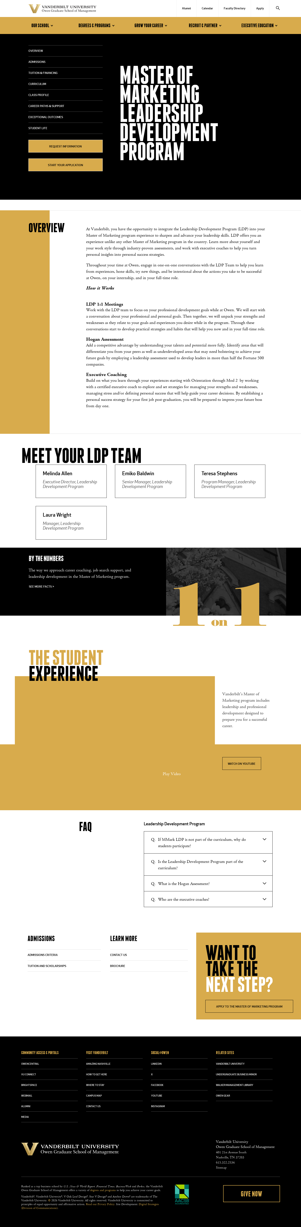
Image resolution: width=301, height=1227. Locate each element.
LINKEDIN (156, 1064)
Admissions (36, 62)
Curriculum (37, 84)
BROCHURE (117, 966)
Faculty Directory (234, 8)
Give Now (251, 1194)
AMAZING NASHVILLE (98, 1064)
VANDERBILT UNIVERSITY (230, 1064)
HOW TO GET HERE (96, 1074)
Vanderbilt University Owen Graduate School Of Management (62, 9)
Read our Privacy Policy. (100, 1204)
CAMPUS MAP (94, 1096)
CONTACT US (118, 955)
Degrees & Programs (97, 25)
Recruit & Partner (206, 25)
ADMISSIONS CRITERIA (43, 955)
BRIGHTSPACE (29, 1085)
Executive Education (260, 25)
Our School (43, 25)
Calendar (207, 8)
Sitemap (221, 1167)
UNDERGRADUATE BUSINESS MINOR (236, 1074)
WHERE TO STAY (95, 1085)
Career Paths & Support (46, 106)
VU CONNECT (28, 1074)
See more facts (41, 586)
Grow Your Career (151, 25)
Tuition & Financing (42, 73)
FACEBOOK (157, 1085)
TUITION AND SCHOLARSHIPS (47, 966)
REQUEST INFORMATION (65, 146)
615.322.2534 (225, 1162)
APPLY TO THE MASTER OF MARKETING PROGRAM (249, 1006)
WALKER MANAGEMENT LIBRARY (234, 1085)
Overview (35, 51)
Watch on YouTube (241, 764)
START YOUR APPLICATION (65, 165)
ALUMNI (25, 1106)
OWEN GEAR (223, 1096)
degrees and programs (103, 1190)
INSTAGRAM (158, 1106)
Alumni (186, 8)
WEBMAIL (26, 1096)
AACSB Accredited (182, 1194)
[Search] (277, 8)
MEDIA (25, 1117)
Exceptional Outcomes (45, 117)
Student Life (37, 128)
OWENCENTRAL (30, 1064)
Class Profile (38, 95)
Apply (260, 8)
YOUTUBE (156, 1096)
